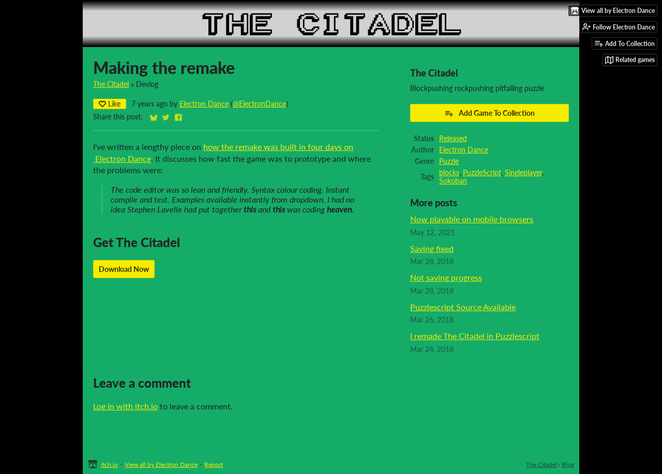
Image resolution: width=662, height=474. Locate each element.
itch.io (109, 464)
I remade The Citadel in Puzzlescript (474, 336)
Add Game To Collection (489, 113)
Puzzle (449, 161)
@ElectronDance (259, 104)
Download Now (124, 269)
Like (110, 103)
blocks (449, 173)
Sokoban (453, 181)
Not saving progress (446, 277)
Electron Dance (204, 104)
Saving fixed (432, 248)
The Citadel (111, 84)
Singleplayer (523, 173)
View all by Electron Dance (161, 464)
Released (453, 138)
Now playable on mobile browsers (471, 219)
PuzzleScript (482, 173)
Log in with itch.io (125, 406)
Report (213, 464)
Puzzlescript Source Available (463, 307)
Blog (568, 464)
